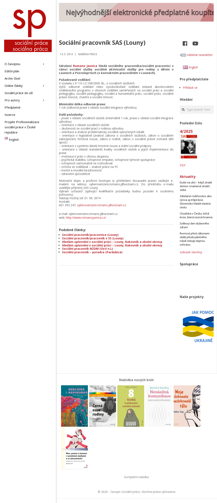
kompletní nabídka (136, 477)
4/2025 (186, 131)
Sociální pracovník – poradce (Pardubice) (92, 252)
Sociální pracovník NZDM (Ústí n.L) (87, 249)
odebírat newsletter (196, 55)
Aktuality (187, 176)
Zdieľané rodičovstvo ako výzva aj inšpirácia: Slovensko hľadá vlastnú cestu (196, 201)
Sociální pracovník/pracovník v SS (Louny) (92, 238)
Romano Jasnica (85, 66)
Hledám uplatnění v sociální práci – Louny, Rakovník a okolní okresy (112, 242)
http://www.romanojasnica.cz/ (86, 217)
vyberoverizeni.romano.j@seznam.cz (101, 205)
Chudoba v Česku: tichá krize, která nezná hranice (196, 215)
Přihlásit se (190, 88)
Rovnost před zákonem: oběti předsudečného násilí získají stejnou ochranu (195, 239)
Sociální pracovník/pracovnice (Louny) (90, 235)
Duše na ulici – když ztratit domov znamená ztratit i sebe (196, 186)
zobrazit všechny (191, 252)
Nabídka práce (87, 54)
